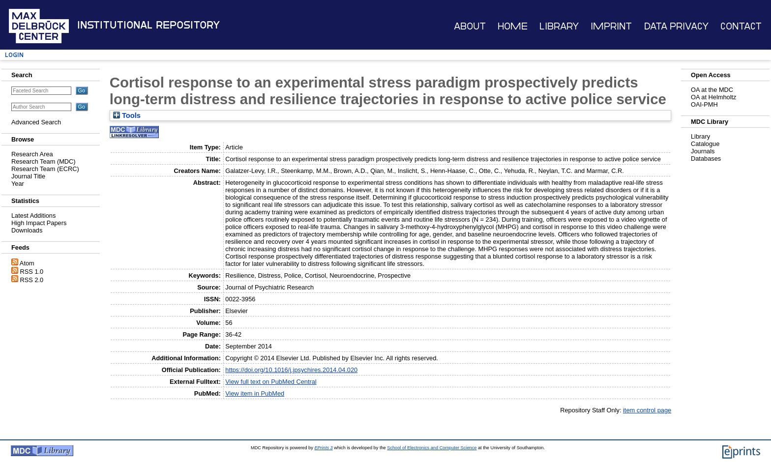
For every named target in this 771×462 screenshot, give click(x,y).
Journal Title (28, 176)
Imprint (611, 26)
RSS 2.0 (32, 280)
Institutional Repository (148, 25)
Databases (706, 158)
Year (17, 183)
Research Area (32, 154)
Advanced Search (36, 122)
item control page (647, 410)
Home (513, 26)
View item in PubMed (254, 393)
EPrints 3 (323, 447)
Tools (127, 115)
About (470, 26)
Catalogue (705, 143)
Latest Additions (33, 215)
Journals (702, 151)
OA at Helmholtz (713, 97)
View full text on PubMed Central (270, 381)
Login (14, 55)
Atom (27, 263)
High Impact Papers (38, 223)
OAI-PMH (704, 104)
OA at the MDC (712, 89)
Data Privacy (676, 26)
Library (559, 26)
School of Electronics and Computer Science (431, 447)
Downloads (26, 230)
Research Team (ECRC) (45, 169)
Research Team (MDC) (43, 161)
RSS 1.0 (32, 271)
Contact (741, 26)
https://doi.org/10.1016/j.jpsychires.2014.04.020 (291, 370)
